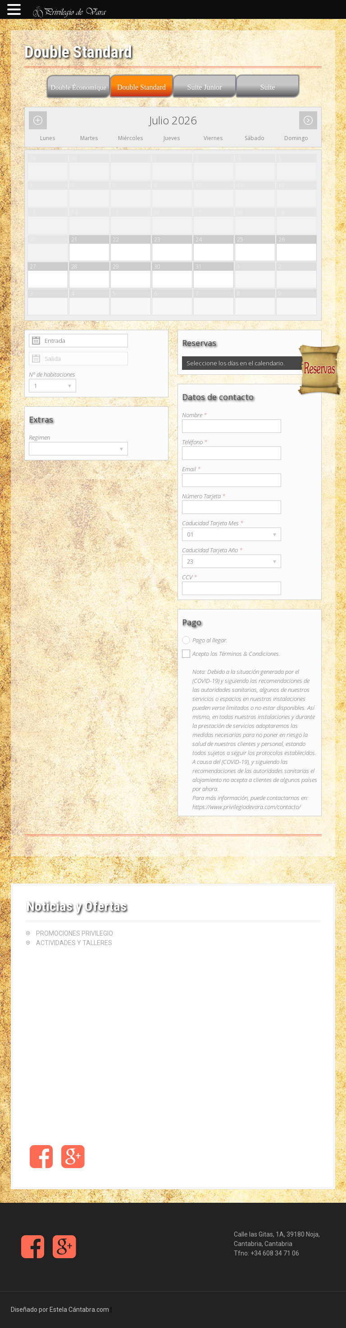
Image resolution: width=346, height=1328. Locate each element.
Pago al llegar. (210, 640)
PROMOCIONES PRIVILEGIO (74, 933)
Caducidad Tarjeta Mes (212, 523)
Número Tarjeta (203, 496)
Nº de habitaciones (52, 374)
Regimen (39, 437)
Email (191, 469)
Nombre (194, 415)
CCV (189, 577)
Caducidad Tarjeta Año (212, 550)
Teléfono (194, 442)
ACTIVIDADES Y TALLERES (74, 942)
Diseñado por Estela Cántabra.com (60, 1309)
